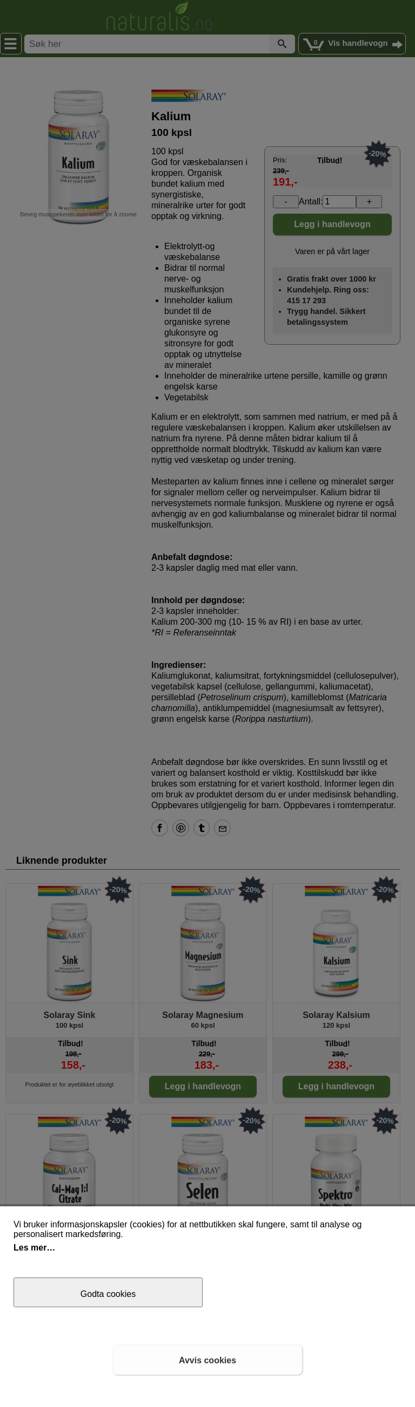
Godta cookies (108, 1294)
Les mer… (34, 1247)
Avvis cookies (207, 1360)
